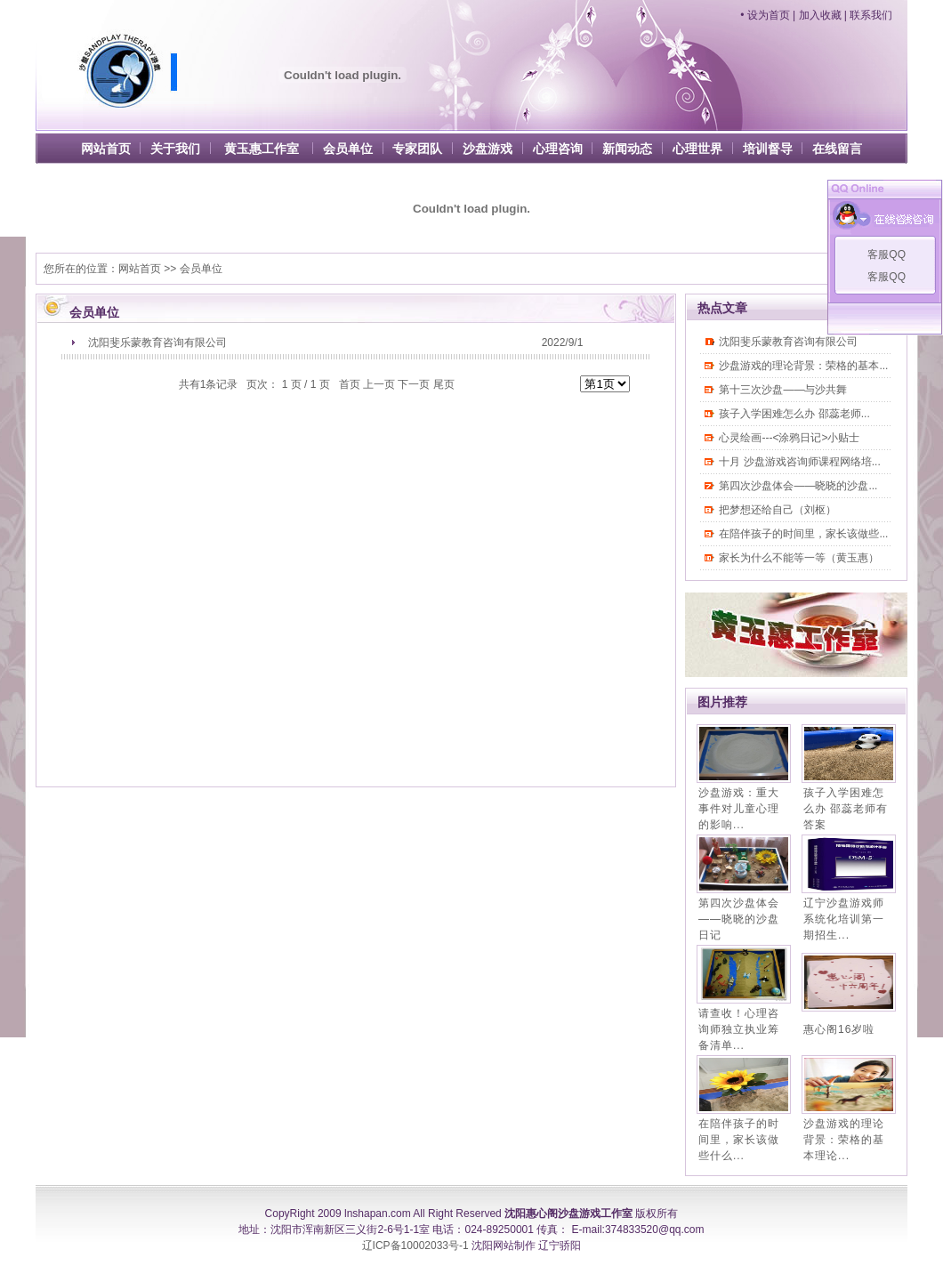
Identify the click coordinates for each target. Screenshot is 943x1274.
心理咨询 (558, 148)
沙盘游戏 (487, 148)
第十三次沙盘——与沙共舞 (783, 389)
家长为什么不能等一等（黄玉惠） (799, 558)
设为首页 (768, 15)
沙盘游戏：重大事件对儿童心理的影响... (738, 808)
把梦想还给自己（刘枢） (777, 510)
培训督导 (768, 148)
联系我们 (871, 15)
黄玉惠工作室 (261, 148)
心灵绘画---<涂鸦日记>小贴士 (789, 437)
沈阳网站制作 (504, 1245)
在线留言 (837, 148)
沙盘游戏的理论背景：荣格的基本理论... (843, 1139)
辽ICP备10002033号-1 (415, 1245)
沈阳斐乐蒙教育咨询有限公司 (157, 342)
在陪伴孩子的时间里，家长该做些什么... (738, 1139)
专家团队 (417, 148)
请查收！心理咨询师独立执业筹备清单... (738, 1029)
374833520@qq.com (655, 1229)
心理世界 (697, 148)
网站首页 (106, 148)
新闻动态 (627, 148)
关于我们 (175, 148)
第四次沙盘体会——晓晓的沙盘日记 (738, 919)
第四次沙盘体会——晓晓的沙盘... (798, 486)
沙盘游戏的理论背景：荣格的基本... (803, 365)
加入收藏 (820, 15)
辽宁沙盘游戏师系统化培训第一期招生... (843, 919)
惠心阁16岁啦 (838, 1029)
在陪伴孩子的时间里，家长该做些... (803, 534)
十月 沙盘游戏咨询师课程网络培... (799, 462)
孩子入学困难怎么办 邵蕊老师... (794, 413)
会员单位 (348, 148)
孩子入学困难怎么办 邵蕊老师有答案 (845, 808)
